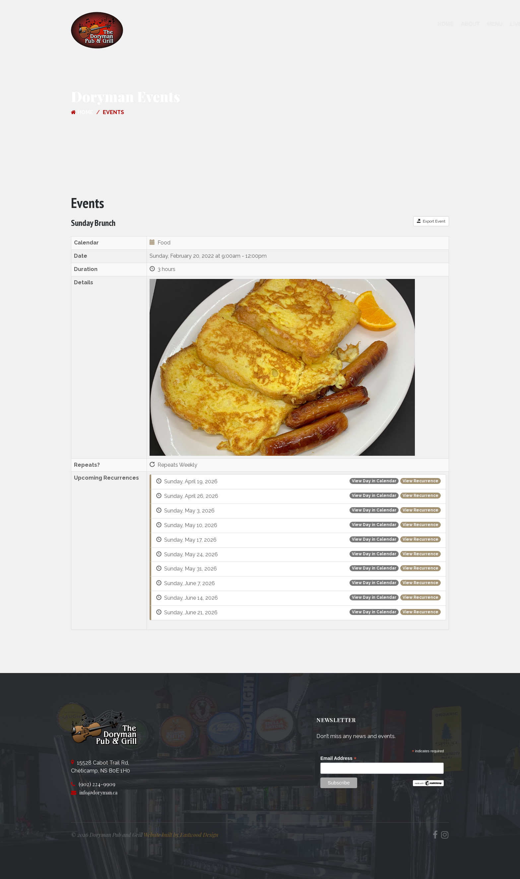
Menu (262, 24)
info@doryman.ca (101, 792)
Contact (356, 24)
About (237, 24)
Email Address (338, 758)
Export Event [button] (431, 221)
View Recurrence (420, 481)
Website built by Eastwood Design (181, 834)
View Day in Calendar (374, 481)
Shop (383, 24)
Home (213, 24)
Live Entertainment (307, 24)
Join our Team (419, 24)
